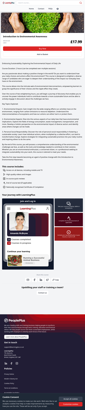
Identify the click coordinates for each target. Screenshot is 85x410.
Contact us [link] (42, 293)
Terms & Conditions (11, 388)
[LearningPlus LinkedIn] (7, 363)
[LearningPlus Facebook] (12, 363)
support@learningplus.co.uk (14, 347)
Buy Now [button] (42, 48)
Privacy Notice (9, 374)
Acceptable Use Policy (11, 393)
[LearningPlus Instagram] (18, 363)
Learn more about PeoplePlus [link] (16, 337)
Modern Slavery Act (11, 379)
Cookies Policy (9, 383)
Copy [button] (55, 280)
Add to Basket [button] (42, 54)
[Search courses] (47, 3)
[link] (57, 8)
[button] (70, 399)
